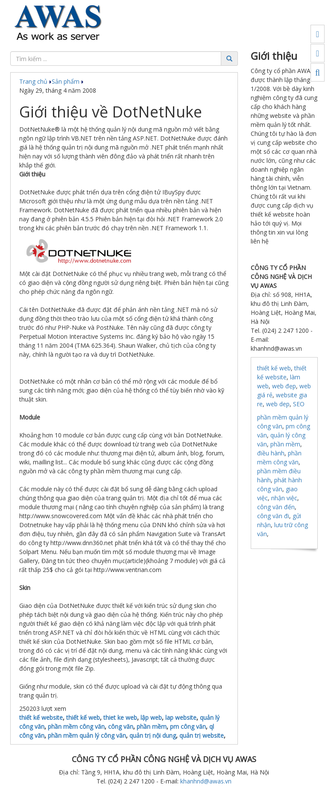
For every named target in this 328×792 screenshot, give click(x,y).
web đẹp (284, 386)
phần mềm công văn (76, 726)
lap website (180, 717)
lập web (151, 717)
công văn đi (273, 516)
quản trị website (201, 735)
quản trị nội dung (152, 735)
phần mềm (152, 726)
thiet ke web (120, 717)
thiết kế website (41, 717)
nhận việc (284, 498)
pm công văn (188, 726)
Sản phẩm (68, 81)
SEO (299, 404)
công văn (120, 726)
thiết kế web (83, 717)
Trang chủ (35, 81)
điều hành (270, 453)
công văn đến (276, 507)
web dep (278, 404)
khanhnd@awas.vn (205, 781)
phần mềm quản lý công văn (87, 735)
